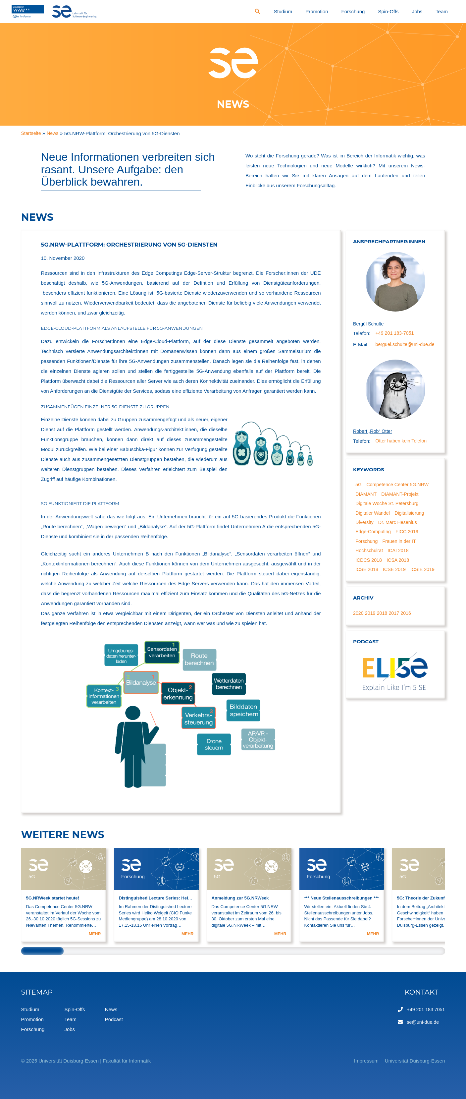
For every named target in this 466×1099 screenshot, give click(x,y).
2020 (358, 639)
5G (359, 495)
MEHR (94, 933)
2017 (395, 639)
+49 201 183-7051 (396, 334)
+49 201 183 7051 (425, 1009)
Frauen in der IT (401, 555)
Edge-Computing (374, 545)
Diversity (365, 535)
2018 (383, 639)
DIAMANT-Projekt (402, 505)
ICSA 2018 (400, 575)
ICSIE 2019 (368, 595)
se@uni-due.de (422, 1022)
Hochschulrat (370, 565)
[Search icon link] (311, 12)
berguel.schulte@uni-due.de (399, 350)
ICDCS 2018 (370, 575)
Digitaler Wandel (374, 525)
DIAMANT (367, 505)
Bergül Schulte (369, 324)
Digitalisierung (412, 525)
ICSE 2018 (368, 585)
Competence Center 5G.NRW (400, 495)
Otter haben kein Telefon (403, 452)
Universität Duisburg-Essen (415, 1061)
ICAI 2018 (400, 565)
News (111, 1009)
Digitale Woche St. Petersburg (389, 515)
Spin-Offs (410, 11)
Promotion (356, 11)
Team (446, 11)
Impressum (357, 1061)
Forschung (384, 11)
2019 (371, 639)
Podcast (114, 1019)
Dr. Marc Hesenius (400, 535)
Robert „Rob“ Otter (373, 442)
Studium (332, 11)
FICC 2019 (410, 545)
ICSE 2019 (397, 585)
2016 (408, 639)
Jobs (430, 11)
